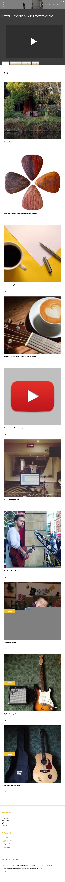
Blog (3, 816)
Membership (47, 4)
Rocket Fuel (6, 812)
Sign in (61, 4)
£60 (5, 505)
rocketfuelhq (8, 847)
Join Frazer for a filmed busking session (16, 571)
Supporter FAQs (6, 822)
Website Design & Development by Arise (12, 872)
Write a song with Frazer (11, 499)
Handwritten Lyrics (10, 285)
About (57, 4)
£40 (5, 434)
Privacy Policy (5, 825)
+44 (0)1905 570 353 (10, 837)
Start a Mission (5, 820)
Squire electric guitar (10, 714)
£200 (5, 720)
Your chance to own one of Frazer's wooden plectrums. (21, 213)
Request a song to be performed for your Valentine (20, 356)
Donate (53, 4)
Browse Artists (5, 818)
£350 (5, 791)
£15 (5, 291)
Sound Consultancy (46, 865)
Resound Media (22, 865)
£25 (5, 362)
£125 (5, 648)
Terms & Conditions (7, 824)
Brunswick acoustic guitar (12, 785)
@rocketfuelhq (8, 844)
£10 (5, 219)
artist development (33, 865)
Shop (42, 4)
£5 (4, 148)
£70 (5, 577)
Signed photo (8, 142)
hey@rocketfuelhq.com (11, 840)
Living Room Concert (10, 642)
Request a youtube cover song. (13, 428)
